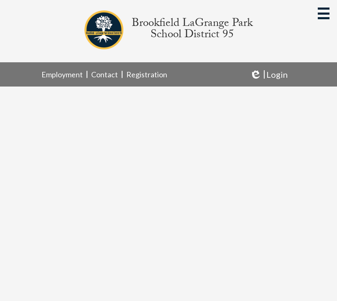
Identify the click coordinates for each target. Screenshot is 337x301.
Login (269, 74)
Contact (104, 74)
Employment (62, 74)
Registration (146, 74)
